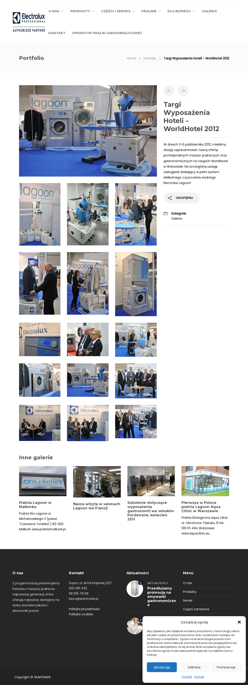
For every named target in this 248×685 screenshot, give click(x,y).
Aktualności (157, 583)
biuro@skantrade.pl (83, 599)
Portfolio (150, 58)
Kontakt (187, 677)
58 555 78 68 (78, 593)
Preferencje (226, 667)
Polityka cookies (81, 614)
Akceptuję (162, 667)
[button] (239, 622)
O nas (53, 11)
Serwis (187, 600)
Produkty (80, 11)
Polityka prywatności (84, 609)
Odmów (194, 667)
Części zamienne (196, 609)
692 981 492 (78, 588)
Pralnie (149, 11)
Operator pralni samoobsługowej (107, 33)
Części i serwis (115, 11)
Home (131, 58)
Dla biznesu (179, 11)
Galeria (209, 11)
